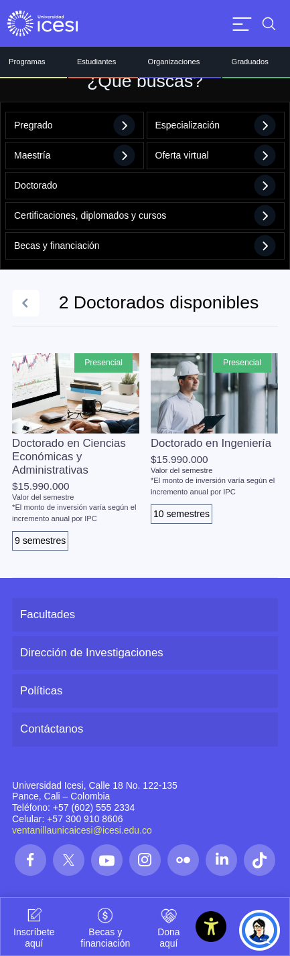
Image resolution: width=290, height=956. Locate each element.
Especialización (216, 125)
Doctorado (145, 186)
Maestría (74, 156)
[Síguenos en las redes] (30, 860)
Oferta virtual (216, 156)
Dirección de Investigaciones (91, 652)
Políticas (41, 690)
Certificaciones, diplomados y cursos (145, 216)
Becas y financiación (145, 246)
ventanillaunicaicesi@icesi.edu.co (82, 830)
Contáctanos (51, 729)
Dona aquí (168, 926)
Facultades (47, 614)
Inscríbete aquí (33, 926)
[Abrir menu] (242, 24)
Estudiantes (96, 62)
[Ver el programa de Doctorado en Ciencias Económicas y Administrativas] (75, 452)
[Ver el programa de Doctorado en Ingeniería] (214, 438)
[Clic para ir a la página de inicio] (42, 23)
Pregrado (74, 125)
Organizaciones (174, 62)
